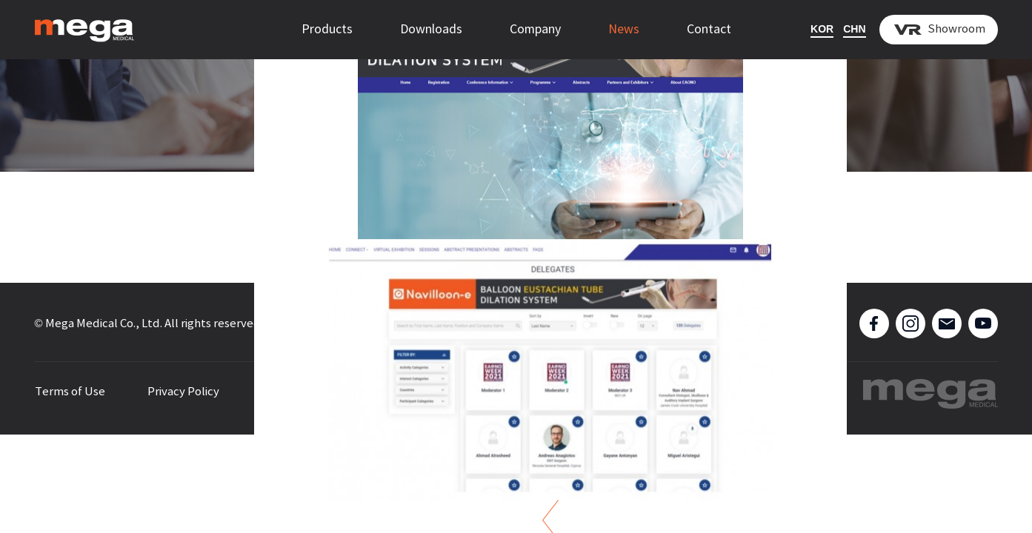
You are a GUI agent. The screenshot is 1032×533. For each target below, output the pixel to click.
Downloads (431, 29)
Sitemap (284, 392)
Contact (709, 29)
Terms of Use (70, 392)
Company (535, 29)
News (623, 29)
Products (327, 29)
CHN (854, 29)
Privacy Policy (183, 392)
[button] (43, 240)
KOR (821, 29)
